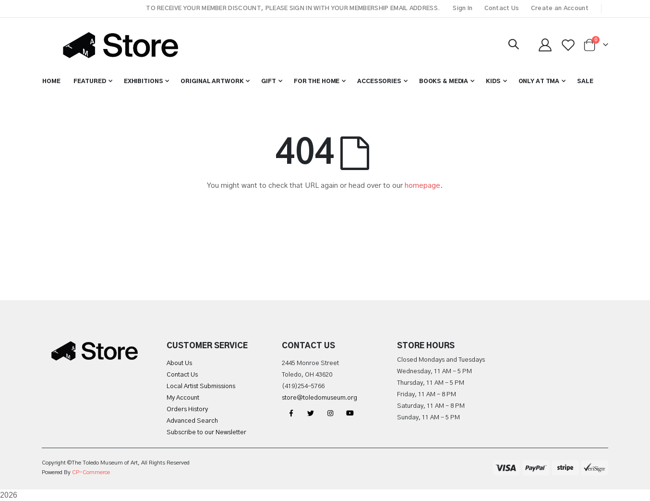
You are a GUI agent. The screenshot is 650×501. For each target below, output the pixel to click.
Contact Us (501, 8)
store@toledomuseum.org (319, 398)
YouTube (350, 413)
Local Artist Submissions (201, 386)
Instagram (330, 413)
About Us (179, 363)
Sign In (462, 8)
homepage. (424, 185)
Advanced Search (192, 421)
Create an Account (560, 8)
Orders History (187, 409)
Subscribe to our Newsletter (206, 432)
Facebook (291, 413)
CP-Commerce (91, 472)
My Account (183, 398)
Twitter (310, 413)
